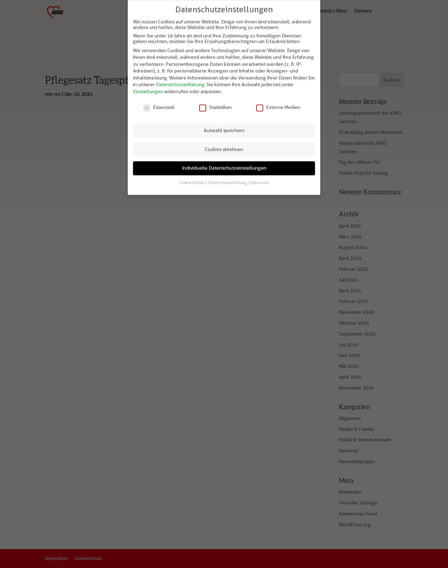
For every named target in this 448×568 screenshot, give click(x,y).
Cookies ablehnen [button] (224, 144)
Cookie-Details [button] (192, 177)
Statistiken (215, 102)
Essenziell (159, 102)
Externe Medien (278, 102)
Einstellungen (148, 87)
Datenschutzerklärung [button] (228, 177)
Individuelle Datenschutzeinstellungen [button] (224, 163)
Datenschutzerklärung (180, 80)
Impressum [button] (259, 177)
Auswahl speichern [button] (224, 125)
